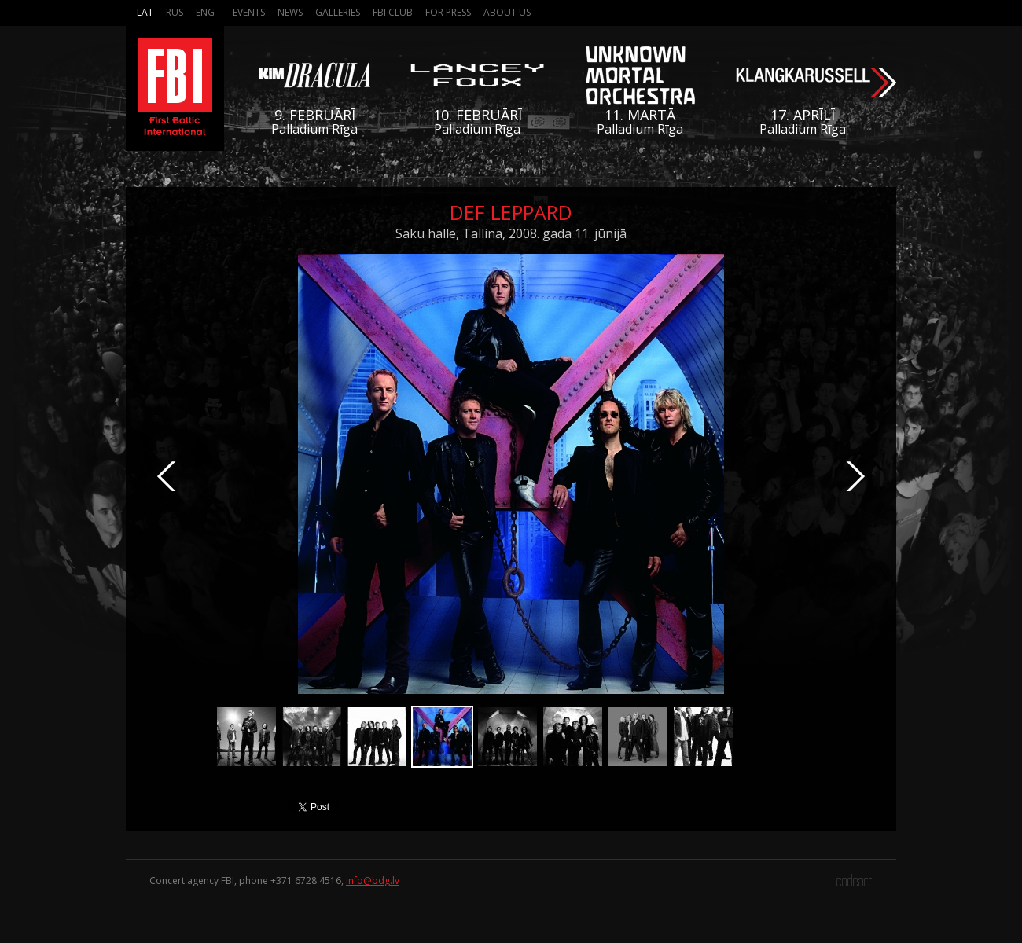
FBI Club (393, 12)
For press (448, 12)
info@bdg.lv (372, 880)
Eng (205, 12)
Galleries (337, 12)
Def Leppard (511, 212)
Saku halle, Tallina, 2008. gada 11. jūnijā (511, 233)
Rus (174, 12)
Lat (145, 12)
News (290, 12)
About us (507, 12)
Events (249, 12)
